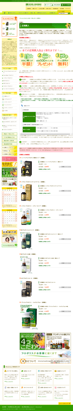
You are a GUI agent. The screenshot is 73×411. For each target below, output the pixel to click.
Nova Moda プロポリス (8, 75)
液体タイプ (5, 96)
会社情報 (4, 406)
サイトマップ (39, 406)
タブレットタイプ (7, 107)
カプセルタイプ (6, 99)
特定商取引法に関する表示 (14, 406)
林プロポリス (6, 80)
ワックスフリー (6, 104)
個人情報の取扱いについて (28, 406)
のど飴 (4, 110)
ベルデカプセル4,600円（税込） (12, 29)
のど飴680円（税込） (12, 34)
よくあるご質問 (11, 57)
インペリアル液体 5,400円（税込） (12, 24)
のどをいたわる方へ (7, 129)
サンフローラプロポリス (8, 88)
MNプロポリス (6, 83)
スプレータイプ (6, 102)
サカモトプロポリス (7, 86)
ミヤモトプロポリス (7, 78)
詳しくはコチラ (9, 381)
